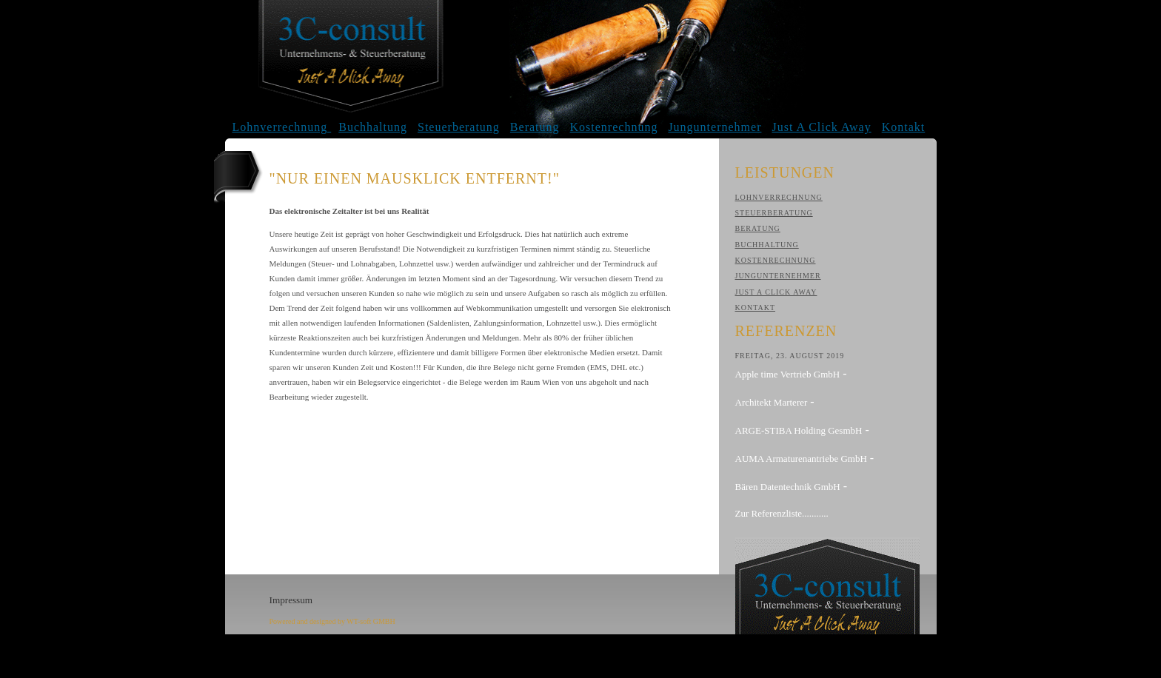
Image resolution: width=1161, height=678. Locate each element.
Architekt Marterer (771, 402)
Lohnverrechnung (282, 127)
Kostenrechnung (614, 127)
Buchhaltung (372, 127)
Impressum (291, 599)
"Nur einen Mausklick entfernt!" (415, 178)
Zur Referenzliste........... (782, 513)
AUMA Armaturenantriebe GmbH (801, 458)
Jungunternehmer (714, 127)
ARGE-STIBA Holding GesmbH (799, 430)
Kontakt (904, 127)
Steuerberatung (459, 127)
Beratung (535, 127)
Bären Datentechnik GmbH (787, 486)
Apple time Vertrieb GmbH (787, 374)
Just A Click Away (821, 127)
